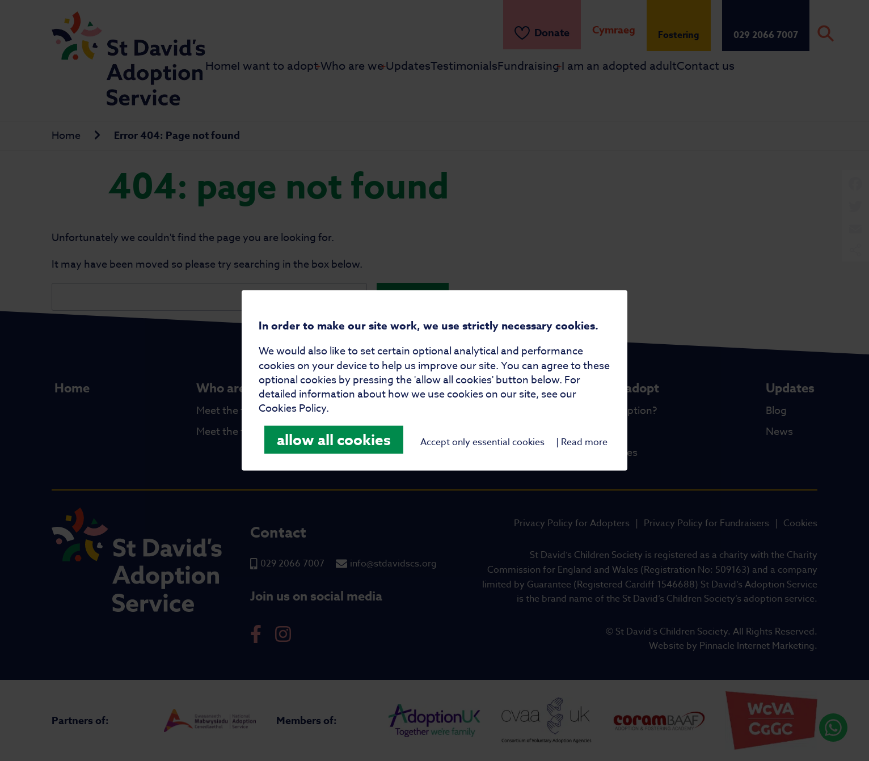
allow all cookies (334, 440)
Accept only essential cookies (482, 442)
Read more (584, 442)
